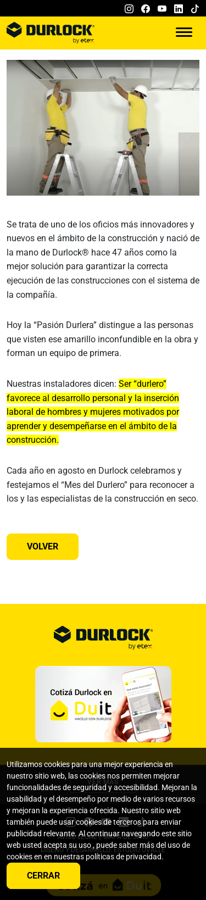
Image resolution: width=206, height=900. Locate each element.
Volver (42, 546)
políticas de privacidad (124, 856)
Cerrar (43, 875)
